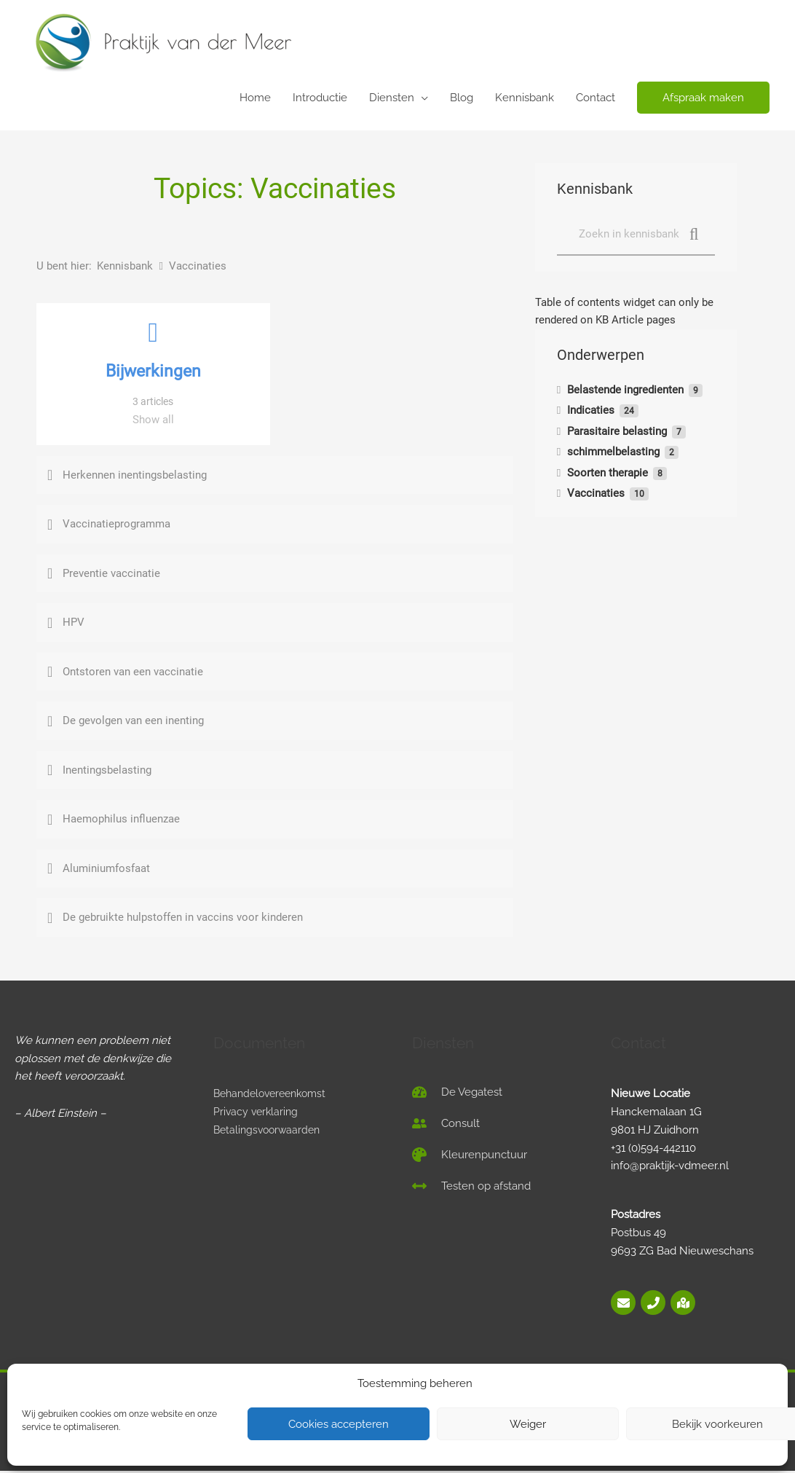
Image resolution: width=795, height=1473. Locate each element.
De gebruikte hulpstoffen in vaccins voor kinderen (183, 918)
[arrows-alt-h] (471, 1187)
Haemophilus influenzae (121, 820)
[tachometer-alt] (457, 1093)
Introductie (320, 97)
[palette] (469, 1156)
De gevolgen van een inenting (133, 721)
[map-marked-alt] (683, 1304)
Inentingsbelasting (107, 771)
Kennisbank (524, 97)
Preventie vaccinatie (111, 574)
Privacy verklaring (257, 1113)
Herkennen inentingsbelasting (135, 476)
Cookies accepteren (338, 1424)
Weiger (528, 1424)
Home (255, 97)
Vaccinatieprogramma (116, 525)
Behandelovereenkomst (274, 1094)
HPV (73, 623)
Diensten (391, 97)
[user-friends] (446, 1124)
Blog (461, 97)
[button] (703, 98)
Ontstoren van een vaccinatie (133, 673)
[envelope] (624, 1304)
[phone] (654, 1304)
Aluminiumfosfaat (106, 869)
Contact (595, 97)
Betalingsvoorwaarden (269, 1131)
